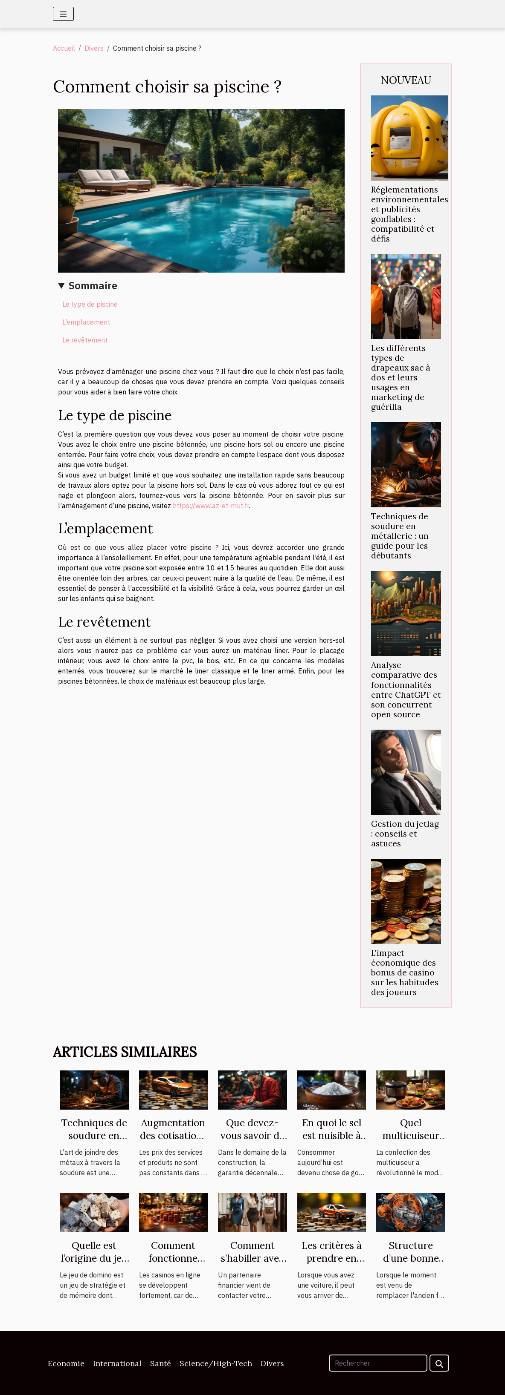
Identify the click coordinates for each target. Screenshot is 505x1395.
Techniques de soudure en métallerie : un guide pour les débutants (400, 536)
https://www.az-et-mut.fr (211, 505)
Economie (66, 1363)
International (117, 1363)
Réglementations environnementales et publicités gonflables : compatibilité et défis (409, 214)
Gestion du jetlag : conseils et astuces (405, 834)
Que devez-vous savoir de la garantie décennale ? (252, 1141)
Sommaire (93, 285)
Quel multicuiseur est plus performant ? (411, 1141)
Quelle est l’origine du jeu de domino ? (94, 1258)
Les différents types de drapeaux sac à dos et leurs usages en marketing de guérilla (400, 377)
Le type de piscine (90, 304)
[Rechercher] (378, 1363)
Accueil (64, 48)
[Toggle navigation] (63, 14)
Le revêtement (84, 340)
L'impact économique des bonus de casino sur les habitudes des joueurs (404, 972)
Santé (160, 1363)
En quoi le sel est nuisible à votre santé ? (331, 1135)
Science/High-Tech (216, 1363)
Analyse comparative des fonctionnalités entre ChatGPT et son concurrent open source (406, 689)
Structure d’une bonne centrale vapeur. (411, 1264)
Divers (94, 48)
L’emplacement (86, 322)
